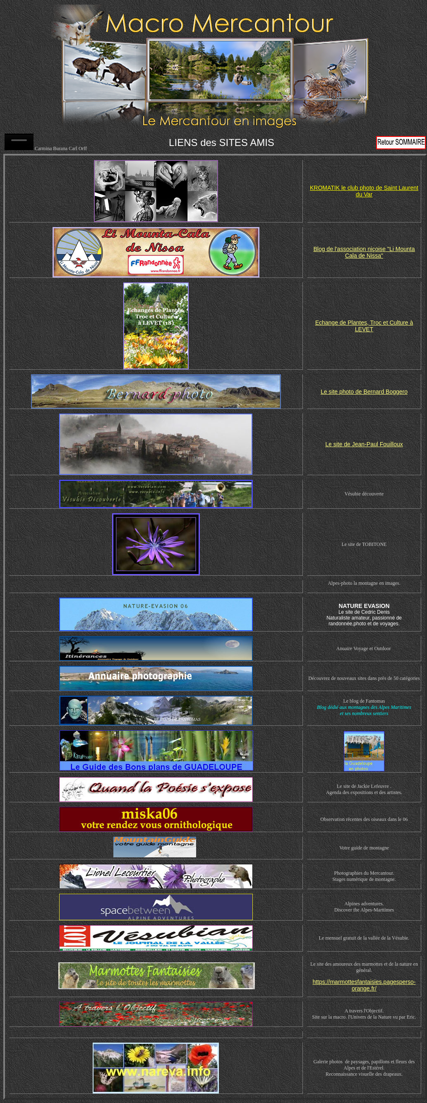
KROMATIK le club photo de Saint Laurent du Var (364, 191)
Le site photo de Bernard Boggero (364, 391)
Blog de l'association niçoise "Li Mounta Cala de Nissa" (364, 252)
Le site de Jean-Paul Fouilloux (364, 444)
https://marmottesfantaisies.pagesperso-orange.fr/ (363, 985)
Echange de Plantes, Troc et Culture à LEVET (364, 326)
